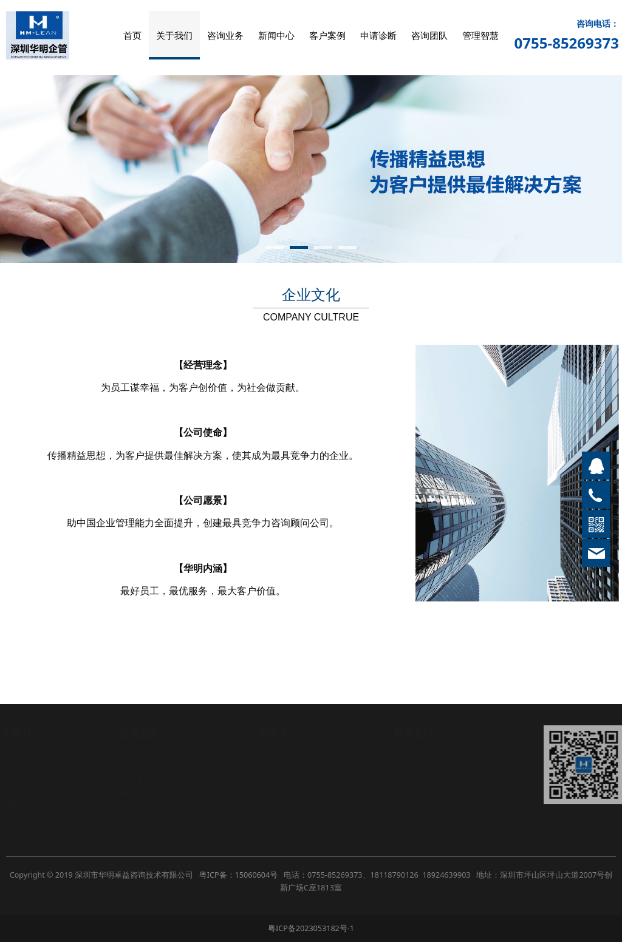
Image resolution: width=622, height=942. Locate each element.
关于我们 (174, 35)
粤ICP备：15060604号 (238, 875)
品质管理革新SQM (152, 819)
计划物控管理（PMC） (159, 832)
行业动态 (276, 767)
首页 (132, 35)
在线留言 (410, 780)
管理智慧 (480, 35)
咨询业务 (225, 35)
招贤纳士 (410, 754)
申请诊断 (378, 35)
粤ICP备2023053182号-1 (311, 928)
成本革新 (135, 780)
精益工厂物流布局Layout (163, 767)
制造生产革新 (143, 806)
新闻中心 (276, 35)
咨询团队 (429, 35)
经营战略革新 (143, 754)
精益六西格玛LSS (149, 793)
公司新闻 (276, 754)
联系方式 (410, 767)
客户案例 (327, 35)
